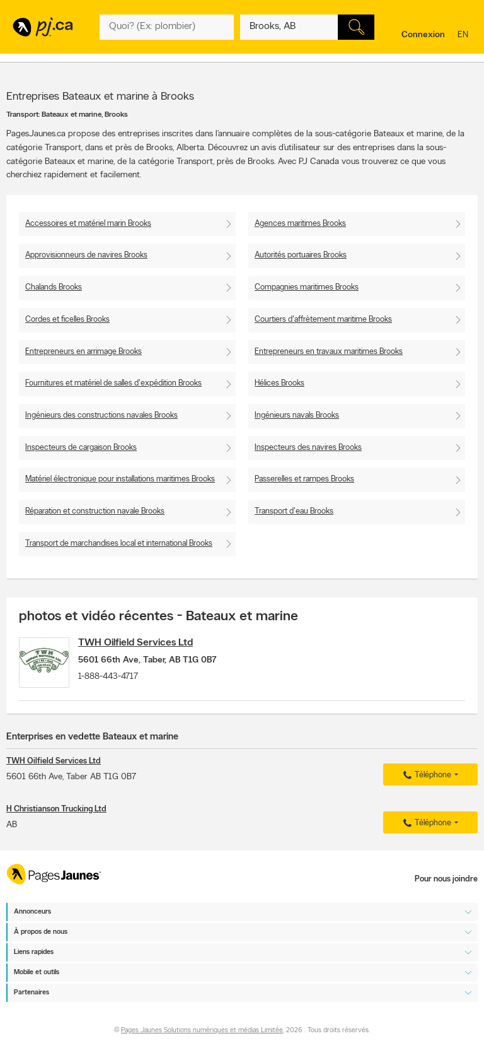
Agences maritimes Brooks (300, 224)
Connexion (423, 35)
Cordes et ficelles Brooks (67, 319)
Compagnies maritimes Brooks (307, 287)
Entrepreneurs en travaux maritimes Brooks (329, 352)
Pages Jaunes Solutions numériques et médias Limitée (202, 1030)
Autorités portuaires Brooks (301, 255)
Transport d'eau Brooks (294, 511)
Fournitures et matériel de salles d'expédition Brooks (113, 383)
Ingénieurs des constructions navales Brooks (101, 415)
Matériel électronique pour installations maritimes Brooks (120, 479)
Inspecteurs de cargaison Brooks (81, 448)
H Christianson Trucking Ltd (56, 815)
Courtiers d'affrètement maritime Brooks (323, 319)
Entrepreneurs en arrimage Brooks (83, 352)
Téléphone (425, 781)
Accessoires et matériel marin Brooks (88, 224)
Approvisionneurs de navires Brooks (86, 255)
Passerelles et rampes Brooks (304, 479)
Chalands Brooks (53, 287)
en (464, 35)
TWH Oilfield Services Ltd (145, 643)
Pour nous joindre (446, 880)
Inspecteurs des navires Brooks (308, 448)
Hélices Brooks (279, 383)
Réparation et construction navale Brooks (94, 511)
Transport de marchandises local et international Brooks (118, 543)
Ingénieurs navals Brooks (297, 415)
